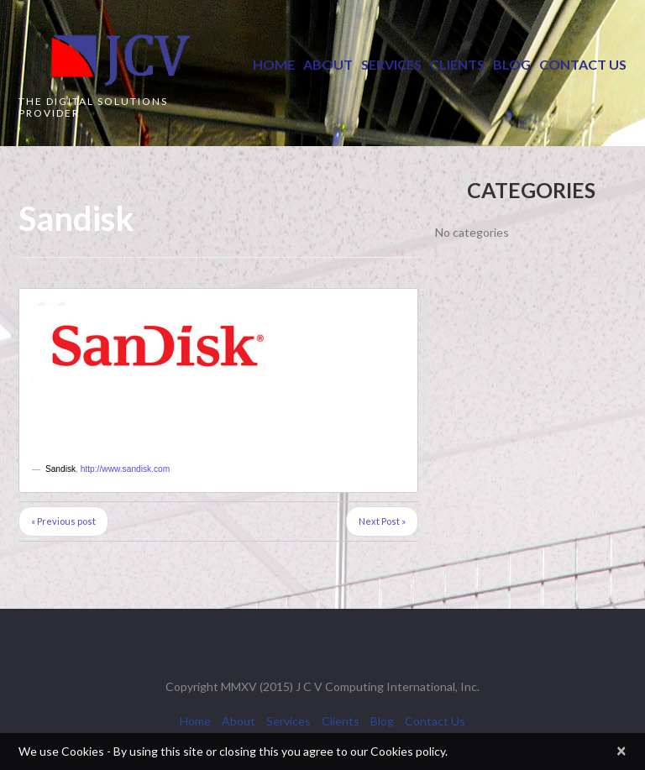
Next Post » (382, 521)
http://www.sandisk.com (125, 469)
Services (391, 64)
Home (274, 64)
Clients (457, 64)
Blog (512, 64)
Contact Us (583, 64)
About (328, 64)
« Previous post (63, 521)
